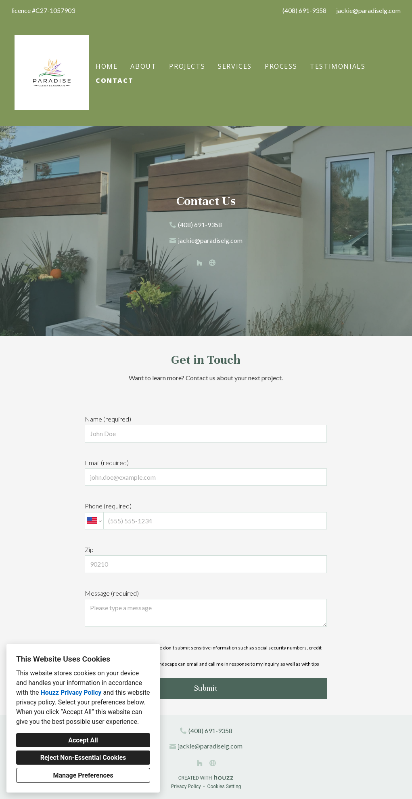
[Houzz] (199, 262)
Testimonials (337, 66)
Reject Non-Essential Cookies (83, 757)
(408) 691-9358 (304, 10)
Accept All (83, 740)
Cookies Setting (224, 786)
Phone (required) (206, 515)
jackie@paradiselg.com (368, 10)
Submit (206, 688)
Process (281, 66)
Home (106, 66)
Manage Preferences (83, 775)
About (143, 66)
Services (235, 66)
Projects (187, 66)
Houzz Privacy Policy (70, 692)
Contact (114, 80)
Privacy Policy (186, 786)
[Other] (212, 262)
